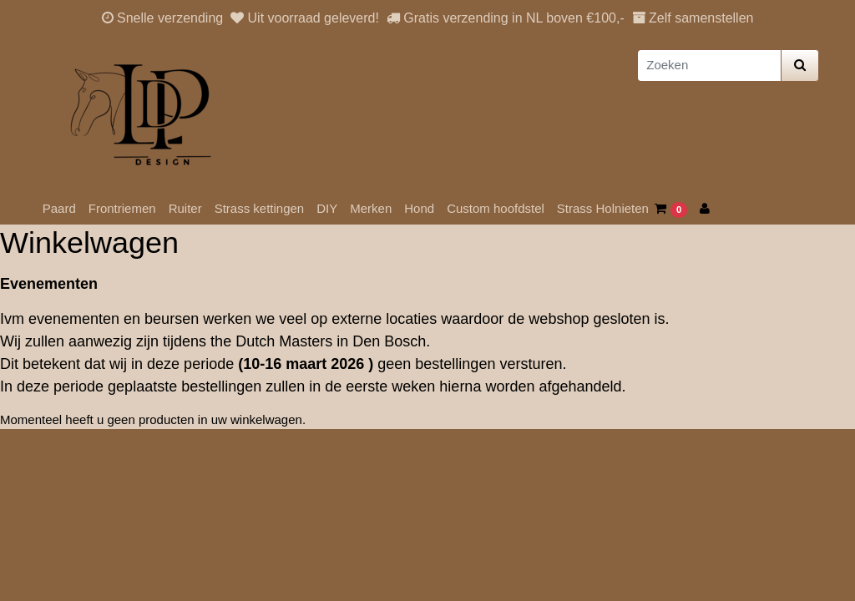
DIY (326, 208)
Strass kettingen (260, 208)
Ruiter (185, 208)
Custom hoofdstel (495, 208)
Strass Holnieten (603, 208)
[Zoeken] (709, 65)
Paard (59, 208)
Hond (419, 208)
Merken (371, 208)
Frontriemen (122, 208)
